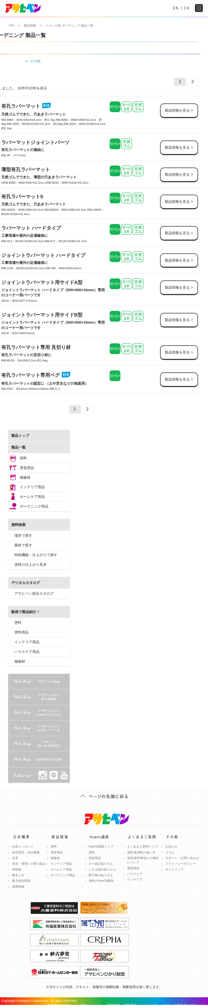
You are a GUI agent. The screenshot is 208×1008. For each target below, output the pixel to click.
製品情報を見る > (179, 110)
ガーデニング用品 (34, 506)
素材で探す (23, 545)
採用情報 (18, 886)
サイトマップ (174, 869)
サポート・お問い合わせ (182, 858)
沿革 (15, 858)
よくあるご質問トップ (142, 846)
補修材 (25, 477)
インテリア (134, 879)
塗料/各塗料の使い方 (141, 852)
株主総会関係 (21, 881)
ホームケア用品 (32, 497)
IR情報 (16, 869)
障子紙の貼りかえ (101, 875)
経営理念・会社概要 (26, 852)
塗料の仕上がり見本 (30, 564)
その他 (35, 61)
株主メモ (18, 875)
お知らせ (171, 846)
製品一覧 (18, 447)
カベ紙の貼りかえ (101, 863)
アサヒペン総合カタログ (34, 593)
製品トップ (20, 435)
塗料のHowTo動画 (101, 881)
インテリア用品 (32, 487)
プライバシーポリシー (180, 863)
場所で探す (23, 535)
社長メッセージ (23, 846)
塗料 (23, 458)
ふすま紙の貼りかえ (102, 869)
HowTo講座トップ (101, 846)
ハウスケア (134, 874)
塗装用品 (27, 468)
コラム (169, 852)
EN (176, 7)
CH (187, 7)
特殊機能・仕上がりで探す (35, 555)
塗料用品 (21, 632)
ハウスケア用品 (26, 652)
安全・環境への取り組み (29, 863)
